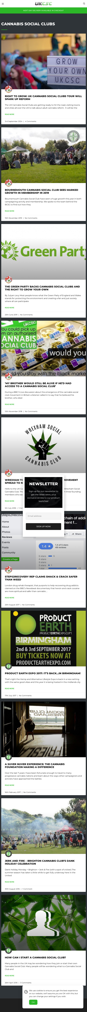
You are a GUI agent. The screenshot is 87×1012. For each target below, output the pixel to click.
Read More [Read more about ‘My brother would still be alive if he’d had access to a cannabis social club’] (9, 404)
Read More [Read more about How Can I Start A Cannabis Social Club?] (9, 976)
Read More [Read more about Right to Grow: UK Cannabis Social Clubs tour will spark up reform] (9, 114)
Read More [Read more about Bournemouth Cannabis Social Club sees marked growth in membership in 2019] (9, 211)
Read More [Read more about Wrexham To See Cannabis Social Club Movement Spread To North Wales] (9, 501)
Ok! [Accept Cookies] (33, 1002)
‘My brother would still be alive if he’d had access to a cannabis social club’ (38, 385)
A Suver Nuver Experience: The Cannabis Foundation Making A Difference (35, 766)
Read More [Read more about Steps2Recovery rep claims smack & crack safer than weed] (9, 598)
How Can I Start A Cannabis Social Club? (35, 957)
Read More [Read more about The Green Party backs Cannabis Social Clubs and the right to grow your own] (9, 308)
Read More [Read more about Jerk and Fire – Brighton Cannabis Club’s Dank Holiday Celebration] (9, 882)
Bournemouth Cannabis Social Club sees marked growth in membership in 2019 (41, 191)
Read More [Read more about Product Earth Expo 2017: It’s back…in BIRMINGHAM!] (9, 689)
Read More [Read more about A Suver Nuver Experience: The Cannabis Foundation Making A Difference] (9, 785)
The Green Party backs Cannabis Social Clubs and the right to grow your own (42, 288)
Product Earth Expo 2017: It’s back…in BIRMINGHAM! (43, 673)
